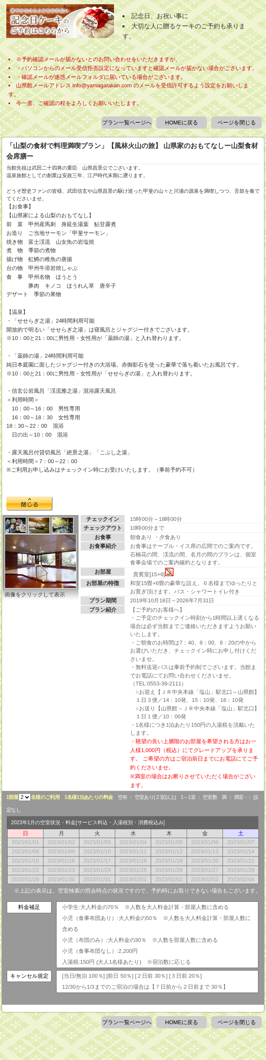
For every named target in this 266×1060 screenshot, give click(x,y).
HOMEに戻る (181, 122)
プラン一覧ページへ (127, 122)
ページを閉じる (236, 122)
